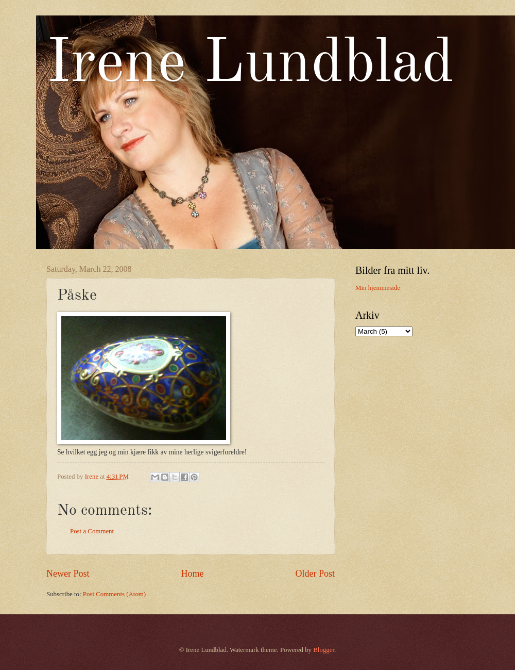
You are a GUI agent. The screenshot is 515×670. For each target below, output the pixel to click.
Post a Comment (92, 531)
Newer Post (68, 573)
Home (192, 573)
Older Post (315, 573)
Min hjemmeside (377, 287)
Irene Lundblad (250, 65)
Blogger (323, 649)
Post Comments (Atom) (114, 594)
